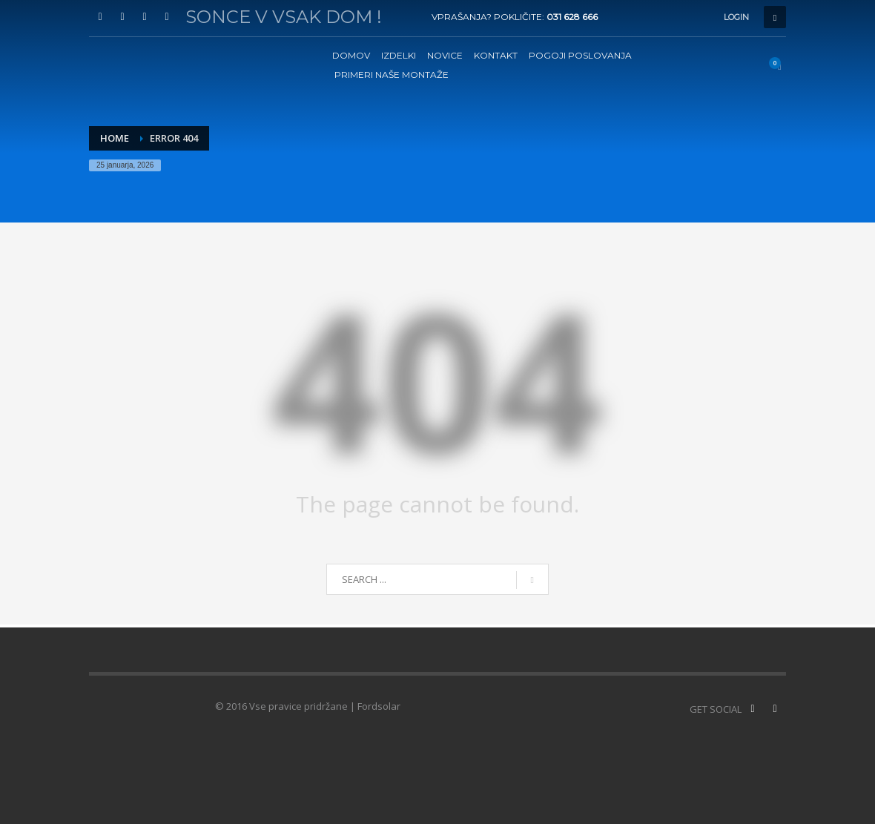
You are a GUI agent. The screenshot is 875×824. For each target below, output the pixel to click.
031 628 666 (572, 16)
